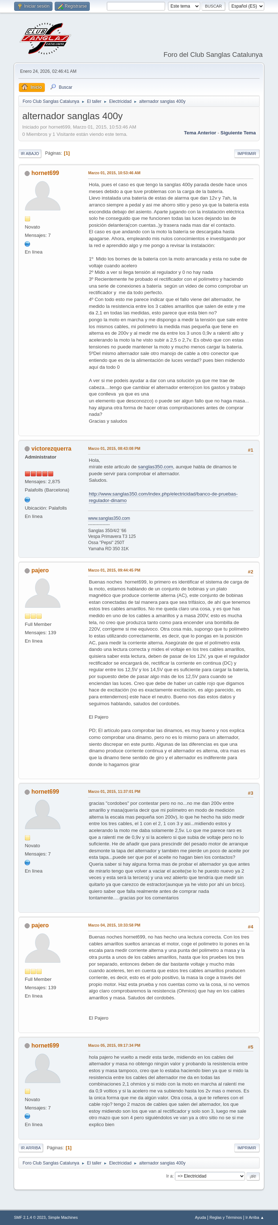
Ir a (169, 1176)
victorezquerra (51, 449)
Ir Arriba (31, 1148)
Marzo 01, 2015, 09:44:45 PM (114, 570)
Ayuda (200, 1217)
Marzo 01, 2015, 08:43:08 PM (114, 448)
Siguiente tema (238, 132)
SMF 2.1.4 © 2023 (30, 1217)
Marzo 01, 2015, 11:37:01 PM (114, 791)
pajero (40, 570)
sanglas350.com (155, 466)
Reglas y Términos (226, 1217)
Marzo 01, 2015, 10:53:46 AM (114, 173)
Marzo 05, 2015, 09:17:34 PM (114, 1045)
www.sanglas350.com (109, 518)
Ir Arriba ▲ (254, 1217)
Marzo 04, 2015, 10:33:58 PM (114, 925)
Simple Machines (63, 1217)
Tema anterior (200, 132)
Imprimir (246, 153)
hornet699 (45, 173)
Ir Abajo (30, 153)
